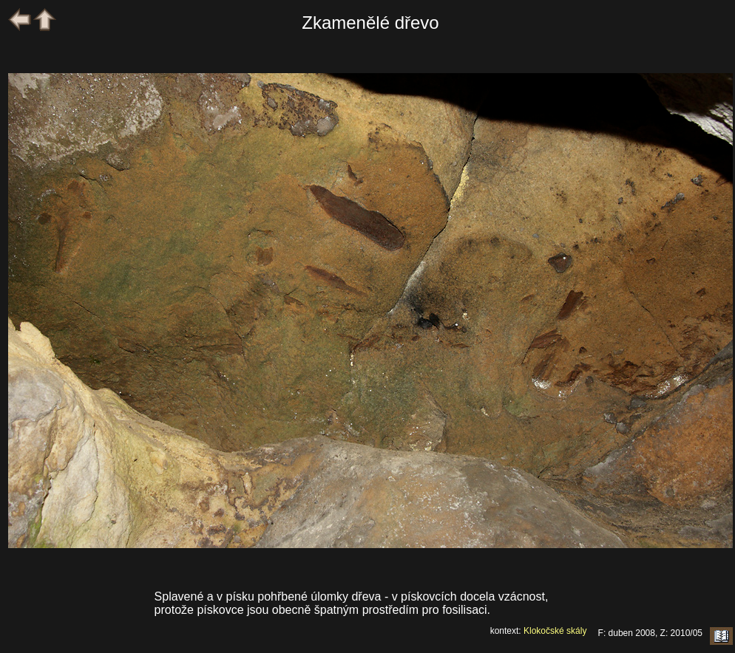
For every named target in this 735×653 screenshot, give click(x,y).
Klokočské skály (555, 631)
